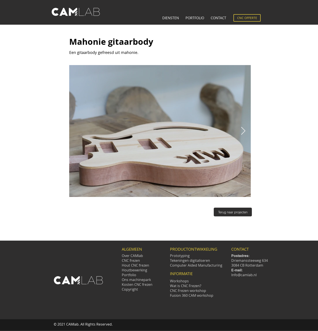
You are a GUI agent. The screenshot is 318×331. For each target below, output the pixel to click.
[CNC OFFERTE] (247, 18)
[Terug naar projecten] (233, 212)
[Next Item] (243, 131)
